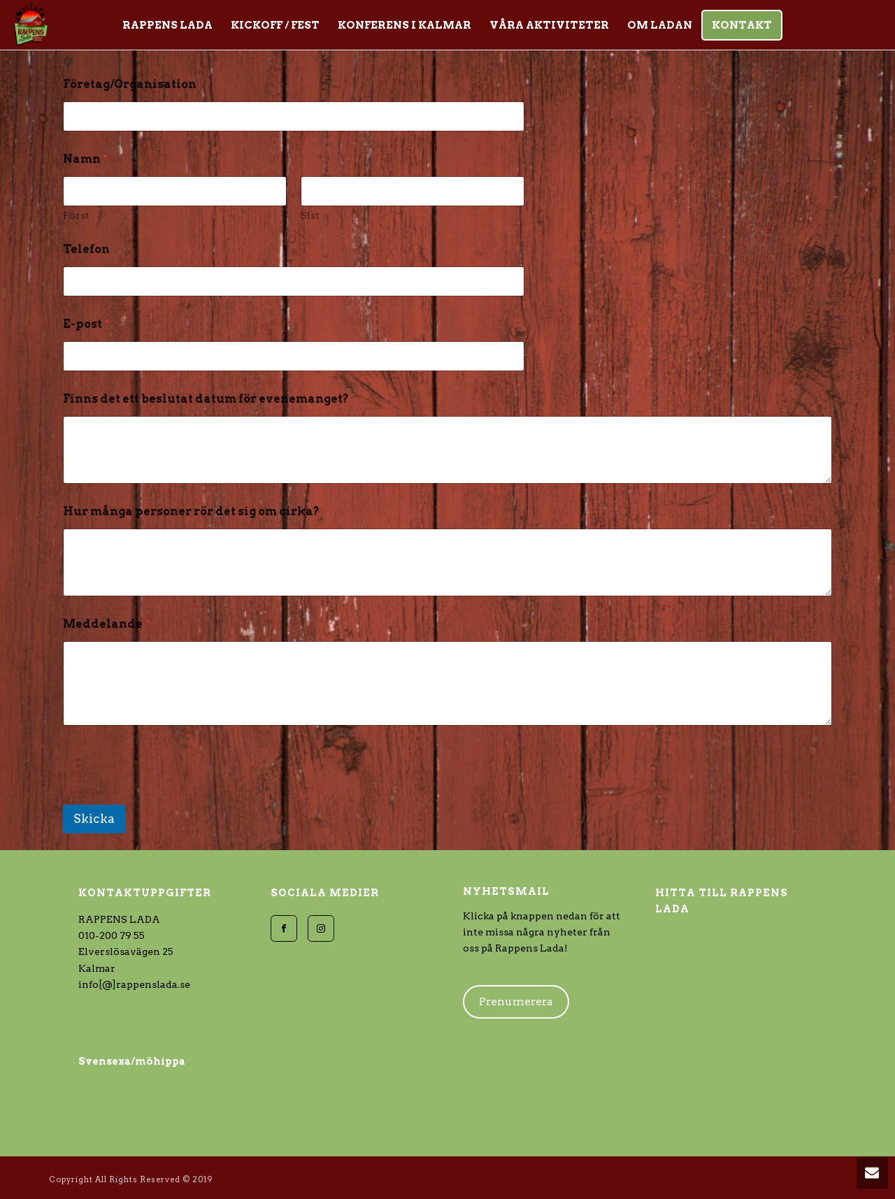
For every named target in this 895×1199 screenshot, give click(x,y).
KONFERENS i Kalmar (404, 25)
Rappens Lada (167, 25)
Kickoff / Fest (275, 25)
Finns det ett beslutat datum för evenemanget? (206, 398)
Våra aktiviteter (549, 25)
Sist (310, 215)
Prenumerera (516, 1001)
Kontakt (742, 25)
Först (76, 215)
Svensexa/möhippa (131, 1061)
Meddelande (106, 624)
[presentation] (169, 795)
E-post (86, 324)
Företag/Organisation (129, 84)
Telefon (86, 249)
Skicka (94, 819)
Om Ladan (659, 25)
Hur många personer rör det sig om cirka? (191, 511)
